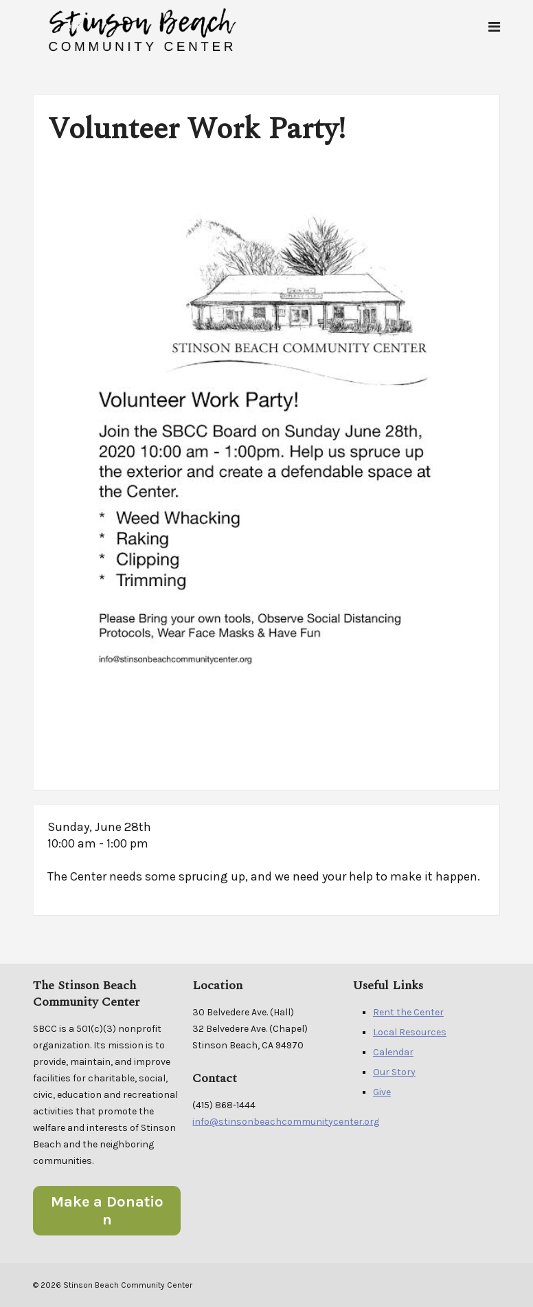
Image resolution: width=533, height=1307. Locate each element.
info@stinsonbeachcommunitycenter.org (285, 1121)
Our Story (394, 1072)
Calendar (393, 1052)
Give (382, 1092)
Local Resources (409, 1032)
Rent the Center (408, 1012)
